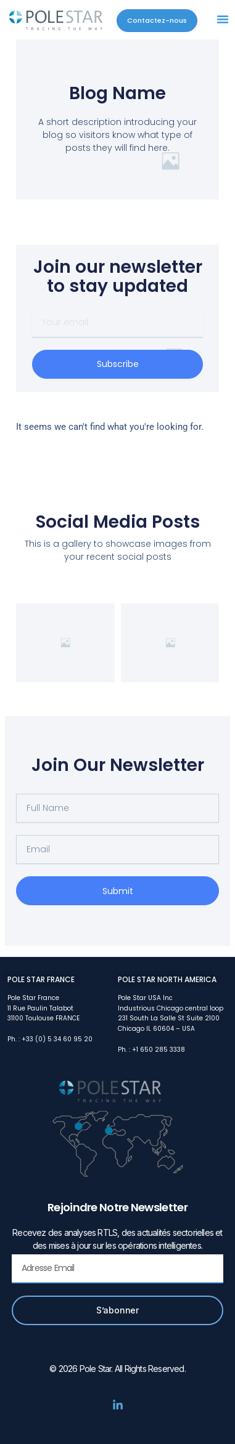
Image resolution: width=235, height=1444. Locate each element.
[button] (222, 19)
